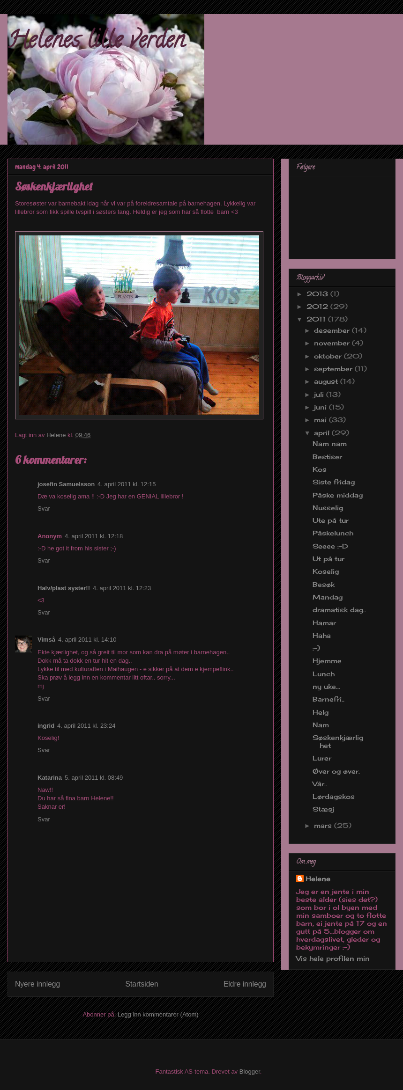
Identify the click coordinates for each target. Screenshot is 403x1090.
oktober (329, 356)
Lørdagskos (334, 796)
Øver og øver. (336, 771)
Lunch (324, 674)
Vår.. (320, 784)
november (333, 343)
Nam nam (330, 443)
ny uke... (326, 686)
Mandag (328, 597)
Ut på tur (328, 559)
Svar (43, 508)
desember (333, 330)
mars (324, 825)
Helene (318, 879)
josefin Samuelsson (66, 484)
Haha (322, 635)
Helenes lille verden (96, 42)
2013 (318, 294)
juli (320, 394)
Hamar (324, 623)
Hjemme (327, 661)
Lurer (322, 758)
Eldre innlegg (245, 984)
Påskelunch (333, 533)
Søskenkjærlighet (338, 741)
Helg (320, 712)
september (334, 369)
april (323, 433)
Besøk (324, 584)
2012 (318, 306)
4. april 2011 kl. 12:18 (94, 536)
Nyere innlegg (37, 984)
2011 (317, 319)
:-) (316, 648)
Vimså (46, 639)
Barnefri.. (328, 699)
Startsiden (141, 984)
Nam (321, 725)
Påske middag (338, 495)
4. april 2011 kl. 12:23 (122, 588)
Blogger (249, 1071)
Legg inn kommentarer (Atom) (158, 1014)
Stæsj (323, 809)
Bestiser (327, 457)
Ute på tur (331, 520)
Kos (320, 469)
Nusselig (328, 508)
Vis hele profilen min (333, 958)
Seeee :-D (330, 546)
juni (321, 407)
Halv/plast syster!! (63, 588)
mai (321, 420)
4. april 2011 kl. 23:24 (86, 725)
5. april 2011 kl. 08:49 (94, 777)
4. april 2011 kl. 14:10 (87, 639)
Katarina (49, 777)
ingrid (45, 725)
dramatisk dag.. (339, 610)
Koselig (326, 571)
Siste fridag (334, 482)
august (327, 381)
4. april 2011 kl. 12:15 (126, 484)
